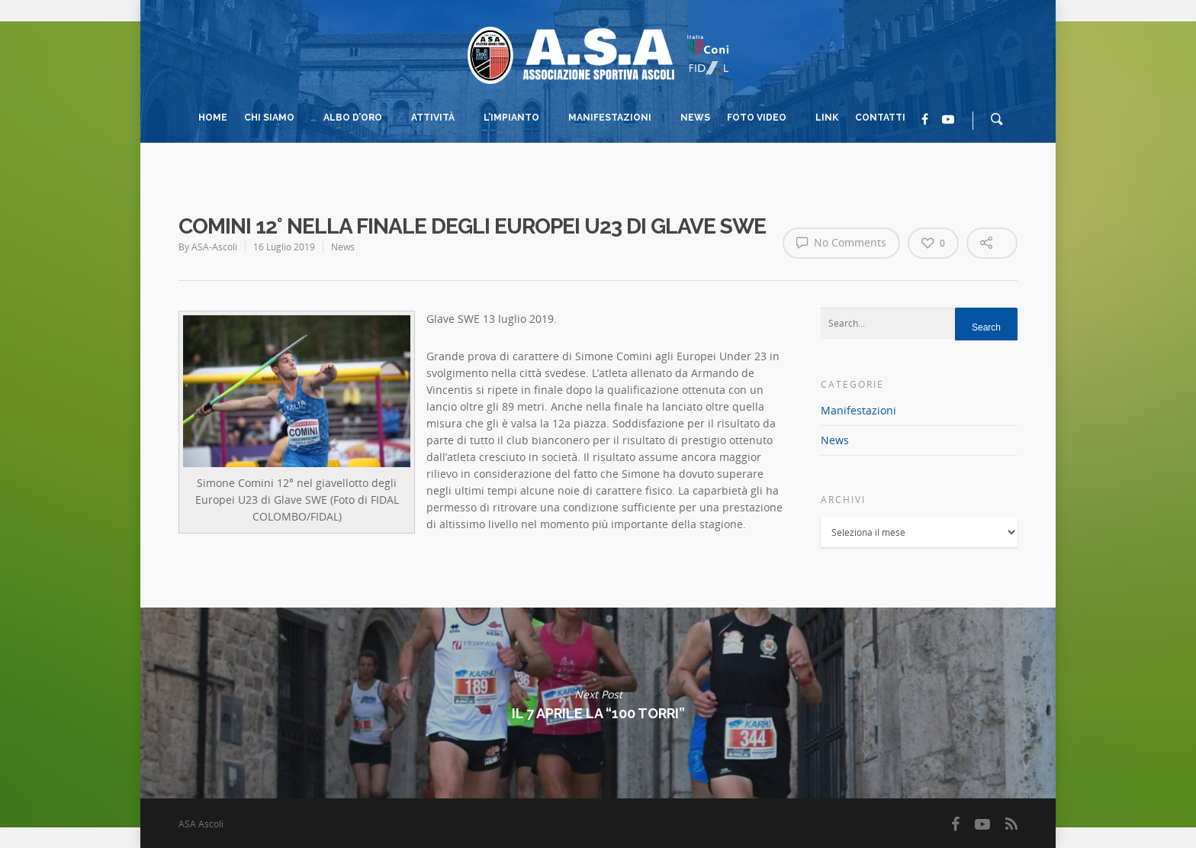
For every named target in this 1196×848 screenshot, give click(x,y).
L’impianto (518, 119)
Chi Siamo (276, 119)
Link (826, 117)
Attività (439, 119)
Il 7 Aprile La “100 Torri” (598, 703)
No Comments (841, 242)
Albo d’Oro (359, 119)
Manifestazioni (616, 119)
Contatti (880, 117)
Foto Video (763, 119)
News (695, 117)
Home (212, 117)
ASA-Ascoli (214, 246)
